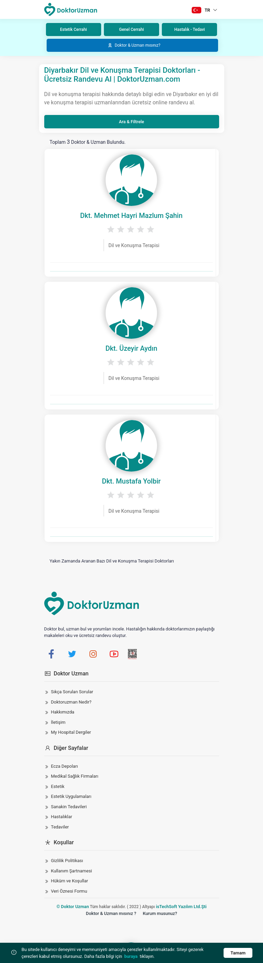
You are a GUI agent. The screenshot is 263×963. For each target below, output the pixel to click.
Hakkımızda (62, 712)
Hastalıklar (61, 816)
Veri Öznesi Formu (69, 891)
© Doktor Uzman (73, 906)
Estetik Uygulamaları (71, 796)
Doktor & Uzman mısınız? (133, 45)
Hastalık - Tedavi (189, 29)
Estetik (57, 786)
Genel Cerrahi (131, 29)
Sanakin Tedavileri (69, 806)
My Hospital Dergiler (71, 732)
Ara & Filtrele (131, 121)
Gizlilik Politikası (67, 860)
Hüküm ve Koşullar (69, 880)
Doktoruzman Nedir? (71, 702)
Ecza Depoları (64, 766)
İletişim (58, 722)
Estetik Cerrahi (73, 29)
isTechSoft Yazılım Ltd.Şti (181, 906)
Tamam (238, 952)
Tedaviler (60, 826)
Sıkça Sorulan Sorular (72, 691)
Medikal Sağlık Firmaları (74, 776)
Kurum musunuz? (160, 913)
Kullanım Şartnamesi (71, 870)
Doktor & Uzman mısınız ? (111, 913)
